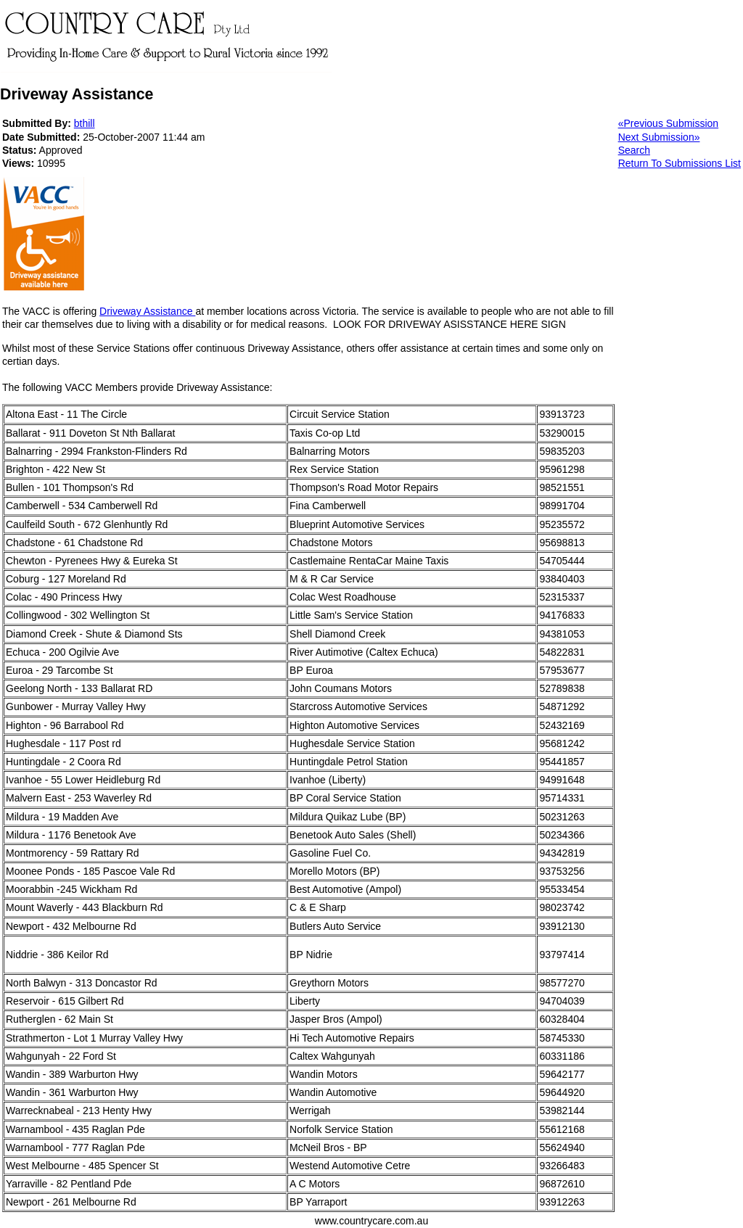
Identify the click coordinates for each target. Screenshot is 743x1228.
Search (634, 150)
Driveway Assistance (147, 311)
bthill (84, 123)
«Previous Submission (668, 123)
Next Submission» (659, 137)
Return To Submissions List (679, 163)
